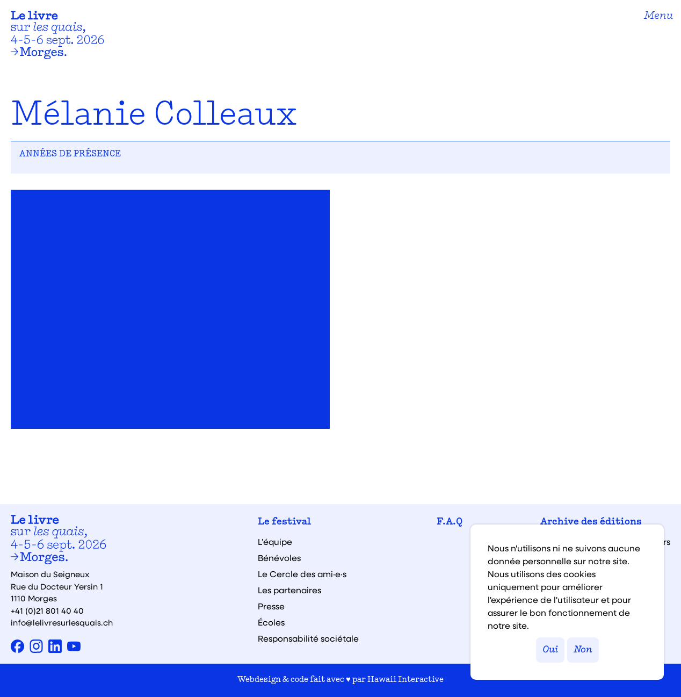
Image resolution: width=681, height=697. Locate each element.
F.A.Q (449, 522)
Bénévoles (279, 558)
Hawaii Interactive (405, 680)
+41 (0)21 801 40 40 (47, 610)
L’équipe (275, 541)
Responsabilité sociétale (308, 638)
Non (583, 650)
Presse (271, 606)
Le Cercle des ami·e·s (302, 574)
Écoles (271, 622)
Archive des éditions (591, 522)
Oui (550, 650)
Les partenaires (289, 590)
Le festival (284, 522)
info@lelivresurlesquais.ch (62, 622)
